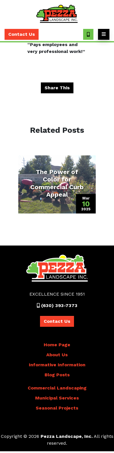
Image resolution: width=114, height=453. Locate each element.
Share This (57, 87)
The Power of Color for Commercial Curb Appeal (57, 183)
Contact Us (21, 34)
